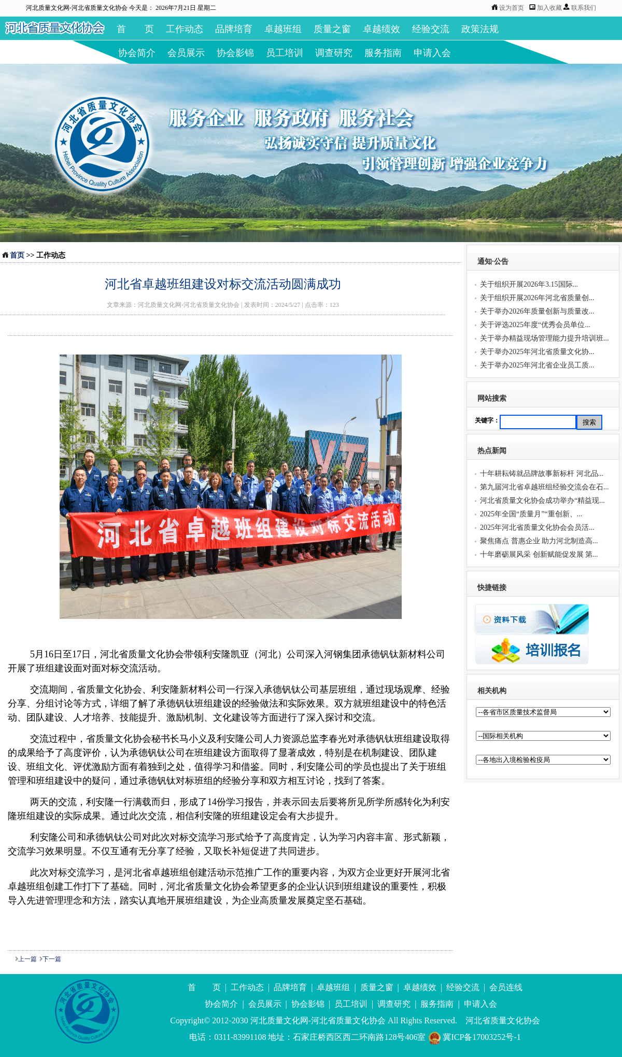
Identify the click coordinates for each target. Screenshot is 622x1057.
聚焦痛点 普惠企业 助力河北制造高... (539, 541)
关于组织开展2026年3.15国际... (529, 284)
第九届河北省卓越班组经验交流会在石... (544, 487)
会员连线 (505, 987)
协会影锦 (235, 53)
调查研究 (333, 53)
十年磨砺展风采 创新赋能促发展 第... (539, 554)
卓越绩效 (381, 29)
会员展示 (186, 53)
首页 (17, 255)
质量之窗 (332, 29)
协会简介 (137, 53)
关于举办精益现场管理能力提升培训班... (544, 338)
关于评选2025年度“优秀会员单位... (535, 325)
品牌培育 (233, 29)
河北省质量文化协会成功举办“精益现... (542, 500)
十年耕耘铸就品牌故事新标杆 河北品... (541, 473)
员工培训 (284, 53)
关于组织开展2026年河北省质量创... (537, 298)
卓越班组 (283, 29)
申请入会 (432, 53)
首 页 (135, 29)
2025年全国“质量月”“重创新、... (531, 514)
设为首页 (511, 7)
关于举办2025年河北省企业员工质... (537, 365)
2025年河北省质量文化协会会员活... (537, 527)
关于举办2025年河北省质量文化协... (537, 352)
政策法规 (480, 29)
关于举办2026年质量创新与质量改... (537, 311)
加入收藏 (550, 7)
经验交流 (430, 29)
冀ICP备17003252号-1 (474, 1037)
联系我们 (583, 7)
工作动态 (184, 29)
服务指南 (383, 53)
